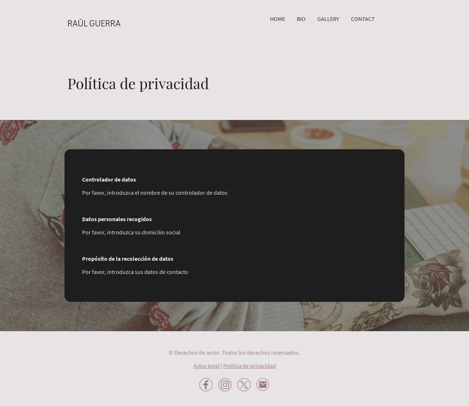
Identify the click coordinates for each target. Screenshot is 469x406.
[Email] (263, 384)
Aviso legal (206, 365)
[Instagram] (225, 384)
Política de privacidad (249, 365)
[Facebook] (206, 384)
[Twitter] (244, 384)
